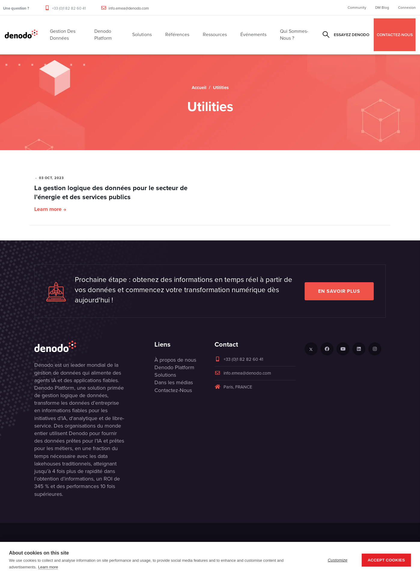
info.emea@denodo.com (128, 8)
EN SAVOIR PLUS (339, 291)
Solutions (165, 375)
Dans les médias (173, 382)
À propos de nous (175, 360)
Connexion (407, 7)
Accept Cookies (386, 560)
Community (357, 7)
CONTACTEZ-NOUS (395, 35)
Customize (338, 560)
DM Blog (382, 7)
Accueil (199, 87)
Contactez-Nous (173, 390)
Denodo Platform (174, 367)
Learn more (48, 209)
